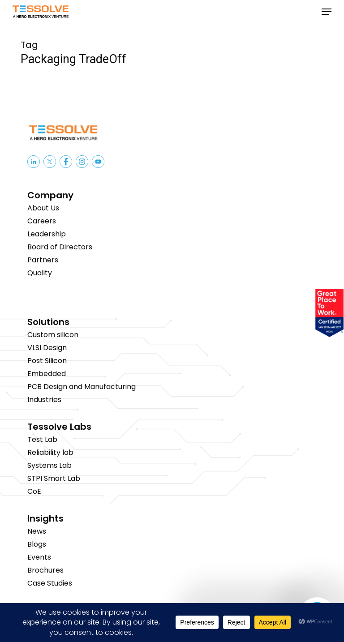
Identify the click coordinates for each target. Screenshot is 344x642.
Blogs (36, 544)
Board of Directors (59, 247)
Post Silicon (47, 360)
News (36, 531)
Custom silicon (52, 335)
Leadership (46, 234)
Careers (41, 221)
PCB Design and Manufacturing (81, 386)
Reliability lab (50, 452)
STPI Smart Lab (53, 478)
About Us (43, 208)
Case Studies (49, 583)
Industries (44, 399)
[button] (326, 11)
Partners (42, 260)
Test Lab (42, 439)
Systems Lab (49, 465)
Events (39, 557)
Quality (39, 273)
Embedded (46, 373)
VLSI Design (47, 347)
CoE (34, 491)
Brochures (45, 570)
